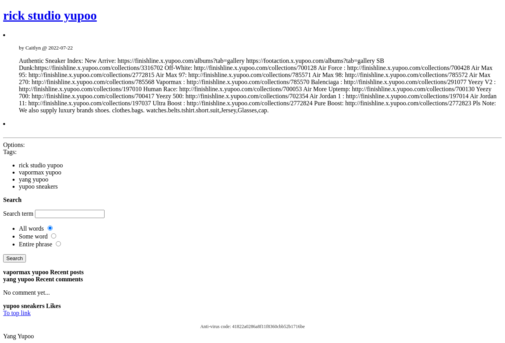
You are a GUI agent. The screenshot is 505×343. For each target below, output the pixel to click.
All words (31, 228)
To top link (17, 313)
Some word (33, 236)
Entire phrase (35, 244)
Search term (18, 213)
